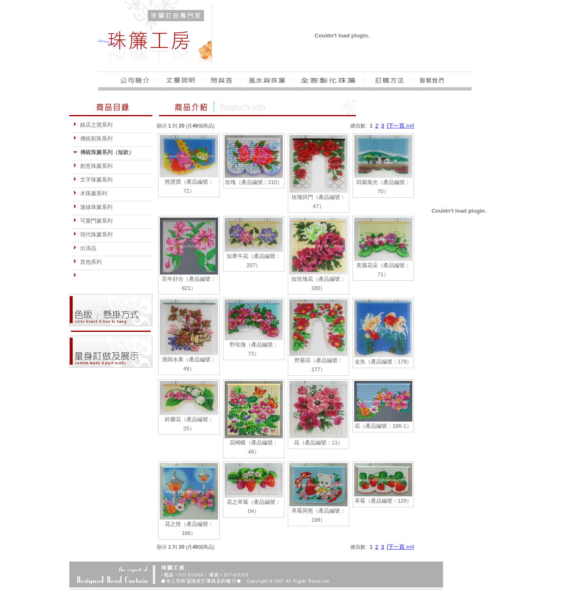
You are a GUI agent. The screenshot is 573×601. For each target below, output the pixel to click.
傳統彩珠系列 (93, 138)
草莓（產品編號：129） (383, 501)
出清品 (84, 248)
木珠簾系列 (90, 193)
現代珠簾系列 (93, 234)
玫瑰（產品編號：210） (254, 182)
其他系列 (87, 262)
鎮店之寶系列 (93, 125)
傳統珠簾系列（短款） (103, 152)
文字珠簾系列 (93, 180)
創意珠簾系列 (93, 166)
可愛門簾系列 (93, 221)
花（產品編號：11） (318, 442)
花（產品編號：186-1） (383, 426)
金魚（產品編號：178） (383, 361)
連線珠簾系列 (93, 207)
